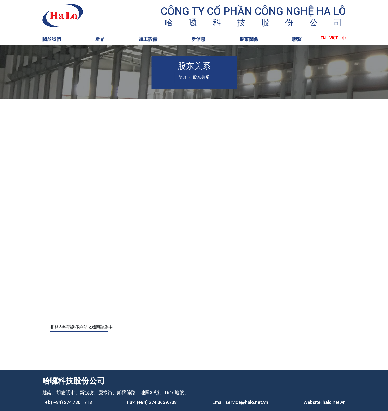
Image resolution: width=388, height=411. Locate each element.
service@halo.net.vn (247, 402)
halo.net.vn (334, 402)
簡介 (183, 77)
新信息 (198, 39)
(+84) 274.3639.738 (157, 402)
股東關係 (249, 39)
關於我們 (51, 39)
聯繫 (297, 39)
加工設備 (148, 39)
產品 (99, 39)
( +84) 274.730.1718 (71, 402)
